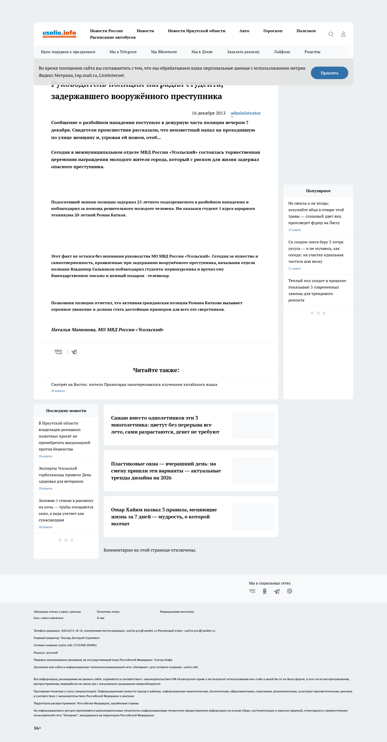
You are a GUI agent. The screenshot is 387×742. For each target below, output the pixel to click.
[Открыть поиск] (331, 34)
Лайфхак (282, 51)
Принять (330, 72)
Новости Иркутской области (196, 30)
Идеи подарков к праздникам (68, 51)
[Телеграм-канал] (277, 591)
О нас (101, 618)
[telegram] (76, 351)
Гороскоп (273, 30)
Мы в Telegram (123, 51)
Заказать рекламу (243, 51)
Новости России (106, 30)
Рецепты (312, 51)
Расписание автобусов (113, 37)
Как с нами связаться (48, 618)
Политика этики (108, 611)
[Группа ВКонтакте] (252, 591)
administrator (246, 113)
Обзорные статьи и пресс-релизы (57, 611)
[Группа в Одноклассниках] (264, 591)
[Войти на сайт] (343, 34)
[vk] (58, 351)
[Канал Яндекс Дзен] (289, 591)
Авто (244, 30)
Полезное (306, 30)
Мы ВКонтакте (164, 51)
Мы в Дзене (202, 51)
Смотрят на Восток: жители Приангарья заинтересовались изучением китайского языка (156, 388)
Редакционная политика (177, 611)
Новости (145, 30)
